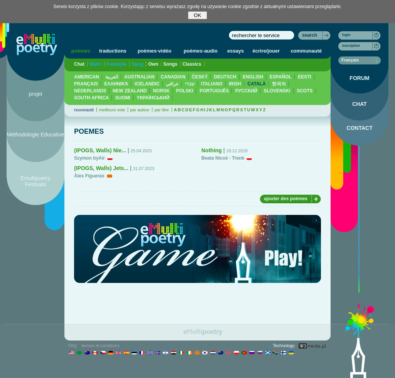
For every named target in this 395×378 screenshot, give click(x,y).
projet (35, 94)
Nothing (211, 150)
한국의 (279, 84)
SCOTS (304, 91)
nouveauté (84, 109)
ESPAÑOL (281, 77)
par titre (161, 109)
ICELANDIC (147, 84)
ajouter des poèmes (285, 198)
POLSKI (184, 91)
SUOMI (122, 97)
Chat (79, 64)
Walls (95, 64)
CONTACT (359, 128)
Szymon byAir (89, 158)
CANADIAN (173, 77)
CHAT (359, 104)
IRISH (235, 84)
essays (235, 51)
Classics (191, 64)
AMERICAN (86, 77)
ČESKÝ (200, 77)
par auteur (139, 109)
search (309, 35)
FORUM (359, 78)
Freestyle (116, 64)
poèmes (80, 51)
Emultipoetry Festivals (35, 181)
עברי (190, 84)
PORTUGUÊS (214, 91)
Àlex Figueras (89, 176)
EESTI (304, 77)
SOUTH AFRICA (91, 97)
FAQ (72, 345)
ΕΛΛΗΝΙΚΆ (116, 84)
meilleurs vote (112, 109)
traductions (113, 51)
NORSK (161, 91)
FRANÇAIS (86, 84)
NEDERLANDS (90, 91)
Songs (170, 64)
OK (197, 15)
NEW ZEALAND (130, 91)
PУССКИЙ (246, 91)
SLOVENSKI (276, 91)
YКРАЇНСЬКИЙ (153, 97)
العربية (111, 77)
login (346, 35)
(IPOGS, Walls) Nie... (100, 150)
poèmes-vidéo (154, 51)
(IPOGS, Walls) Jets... (101, 168)
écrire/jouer (266, 51)
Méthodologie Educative (35, 134)
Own (153, 64)
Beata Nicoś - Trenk (222, 158)
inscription (351, 46)
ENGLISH (253, 77)
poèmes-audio (201, 51)
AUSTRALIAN (139, 77)
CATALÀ (257, 84)
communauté (306, 51)
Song (137, 64)
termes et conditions (100, 345)
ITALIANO (212, 84)
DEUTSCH (225, 77)
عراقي (172, 84)
